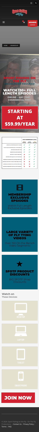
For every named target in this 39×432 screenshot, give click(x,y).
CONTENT (33, 23)
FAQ (9, 426)
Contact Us (17, 424)
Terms (4, 426)
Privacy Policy (28, 424)
